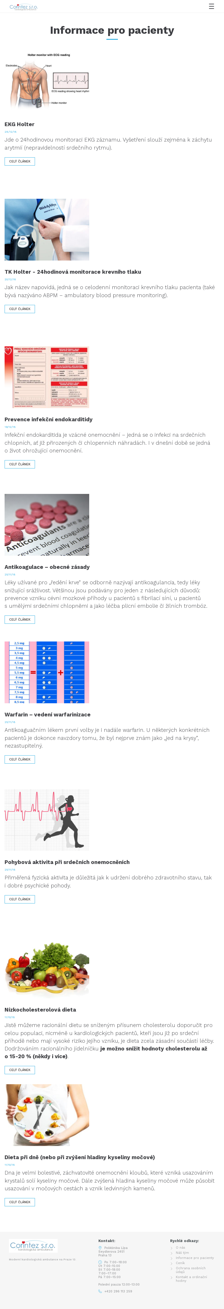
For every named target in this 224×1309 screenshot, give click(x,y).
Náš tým (182, 1253)
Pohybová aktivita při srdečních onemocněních (67, 862)
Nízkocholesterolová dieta (40, 1009)
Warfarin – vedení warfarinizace (48, 714)
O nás (180, 1248)
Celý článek (19, 161)
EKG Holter (19, 124)
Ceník (180, 1263)
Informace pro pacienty (195, 1258)
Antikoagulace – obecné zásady (47, 567)
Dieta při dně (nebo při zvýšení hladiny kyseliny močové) (80, 1157)
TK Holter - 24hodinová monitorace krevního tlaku (73, 272)
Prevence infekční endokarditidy (49, 419)
